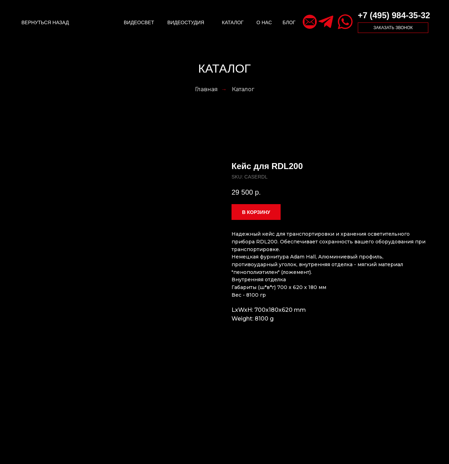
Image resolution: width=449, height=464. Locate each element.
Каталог (243, 89)
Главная (206, 89)
